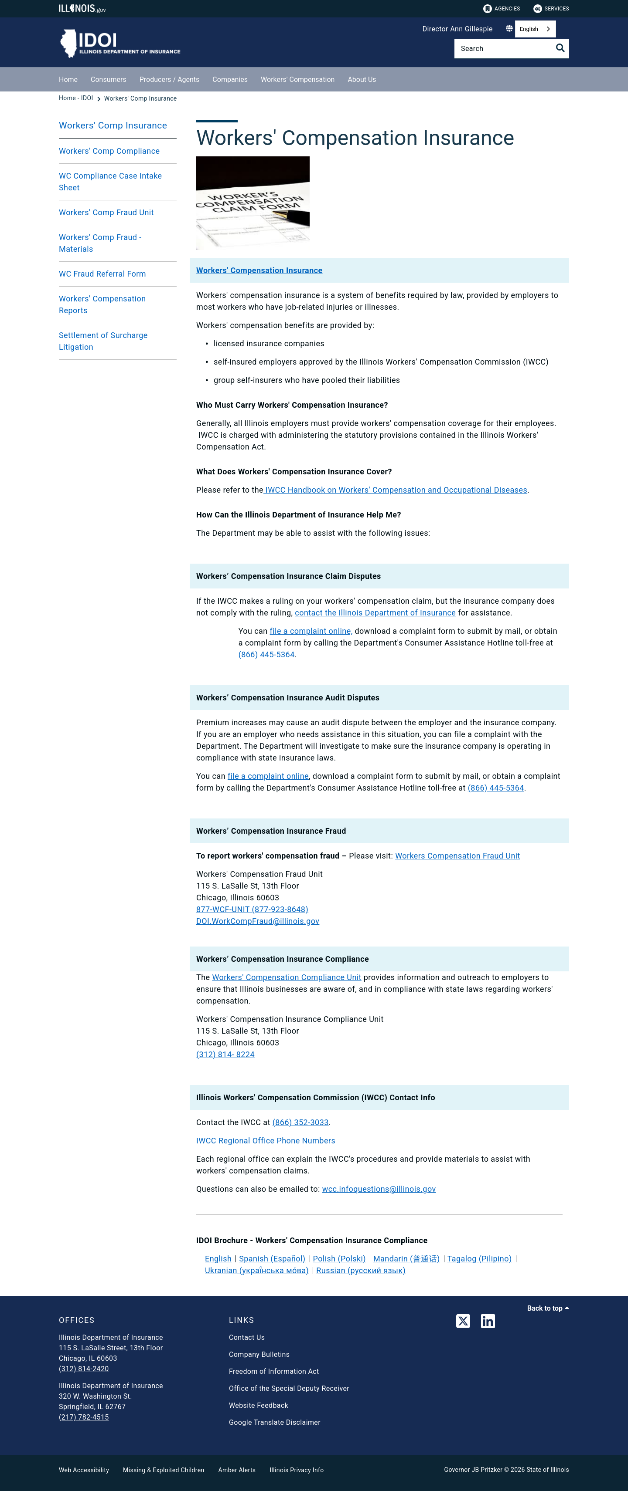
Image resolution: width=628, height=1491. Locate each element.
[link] (463, 1323)
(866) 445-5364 (267, 654)
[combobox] (535, 28)
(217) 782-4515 (84, 1417)
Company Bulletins (259, 1354)
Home (68, 79)
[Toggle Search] (560, 48)
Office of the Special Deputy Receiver (289, 1388)
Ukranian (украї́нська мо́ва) (257, 1270)
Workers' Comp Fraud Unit (106, 212)
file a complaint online (268, 776)
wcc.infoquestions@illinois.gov (379, 1188)
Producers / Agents (170, 79)
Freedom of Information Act (274, 1371)
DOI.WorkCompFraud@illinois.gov (257, 921)
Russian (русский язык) (361, 1270)
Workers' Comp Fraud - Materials (100, 243)
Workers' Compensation (297, 79)
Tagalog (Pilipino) (479, 1258)
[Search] (511, 48)
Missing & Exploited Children (163, 1470)
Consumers (108, 79)
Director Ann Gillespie (458, 29)
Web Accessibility (84, 1470)
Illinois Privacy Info (297, 1470)
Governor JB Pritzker (473, 1469)
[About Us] (382, 78)
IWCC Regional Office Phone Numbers (265, 1140)
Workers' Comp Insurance (113, 125)
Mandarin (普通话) (406, 1258)
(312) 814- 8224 (225, 1054)
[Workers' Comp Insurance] (140, 98)
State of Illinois (547, 1469)
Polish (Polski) (339, 1258)
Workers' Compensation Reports (102, 304)
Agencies (501, 8)
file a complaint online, (311, 631)
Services (551, 8)
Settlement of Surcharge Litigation (103, 341)
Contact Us (247, 1337)
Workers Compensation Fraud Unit (457, 855)
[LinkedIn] (488, 1323)
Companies (230, 79)
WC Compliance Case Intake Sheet (110, 181)
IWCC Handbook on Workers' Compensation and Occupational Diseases (395, 489)
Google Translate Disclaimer (275, 1422)
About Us (362, 79)
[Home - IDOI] (77, 98)
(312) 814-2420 (84, 1369)
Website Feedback (258, 1405)
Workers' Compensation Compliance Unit (287, 977)
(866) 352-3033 (301, 1122)
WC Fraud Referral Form (102, 273)
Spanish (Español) (272, 1258)
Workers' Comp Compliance (109, 151)
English (529, 29)
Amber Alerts (237, 1470)
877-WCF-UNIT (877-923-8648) (252, 909)
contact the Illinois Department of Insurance (375, 612)
